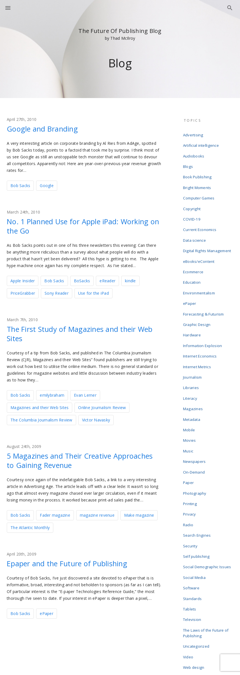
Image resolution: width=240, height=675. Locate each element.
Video (189, 581)
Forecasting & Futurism (204, 287)
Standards (193, 530)
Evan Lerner (85, 393)
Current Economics (200, 215)
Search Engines (198, 476)
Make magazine (139, 513)
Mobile (190, 386)
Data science (195, 224)
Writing (190, 608)
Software (192, 521)
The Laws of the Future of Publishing (206, 560)
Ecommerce (194, 251)
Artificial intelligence (201, 143)
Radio (189, 467)
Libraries (191, 350)
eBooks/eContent (199, 242)
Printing (190, 449)
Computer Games (199, 188)
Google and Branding (47, 128)
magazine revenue (97, 513)
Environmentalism (200, 269)
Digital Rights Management (207, 233)
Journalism (193, 341)
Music (189, 404)
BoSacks (82, 280)
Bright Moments (198, 179)
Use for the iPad (93, 292)
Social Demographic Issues (208, 503)
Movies (190, 395)
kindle (130, 280)
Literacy (191, 359)
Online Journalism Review (102, 406)
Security (191, 485)
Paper (189, 431)
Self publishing (197, 494)
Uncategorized (197, 572)
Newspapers (195, 413)
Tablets (190, 539)
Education (192, 260)
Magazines (193, 368)
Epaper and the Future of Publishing (74, 561)
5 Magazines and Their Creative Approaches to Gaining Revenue (67, 458)
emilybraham (52, 393)
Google (47, 185)
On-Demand (194, 422)
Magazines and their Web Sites (39, 406)
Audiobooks (194, 152)
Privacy (190, 458)
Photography (195, 440)
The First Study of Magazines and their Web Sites (79, 332)
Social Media (195, 512)
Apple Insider (22, 280)
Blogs (188, 161)
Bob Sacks (20, 185)
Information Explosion (203, 314)
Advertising (194, 134)
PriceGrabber (22, 292)
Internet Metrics (198, 332)
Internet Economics (201, 323)
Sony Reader (57, 292)
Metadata (192, 377)
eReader (107, 280)
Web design (194, 590)
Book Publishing (198, 170)
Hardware (193, 305)
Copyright (192, 197)
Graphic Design (197, 296)
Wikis (188, 599)
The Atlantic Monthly (30, 525)
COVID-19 (192, 206)
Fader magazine (55, 513)
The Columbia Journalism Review (41, 418)
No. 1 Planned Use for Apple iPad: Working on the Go (70, 225)
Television (193, 548)
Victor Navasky (96, 418)
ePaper (46, 611)
